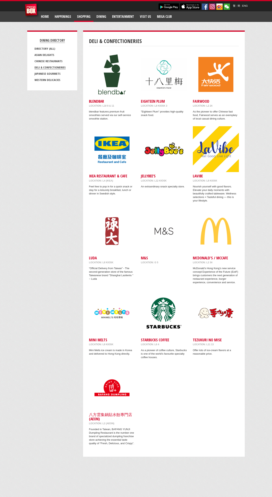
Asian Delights (44, 55)
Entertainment (123, 16)
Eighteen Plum (153, 101)
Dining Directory (52, 40)
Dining (101, 16)
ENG (245, 5)
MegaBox (32, 10)
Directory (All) (44, 48)
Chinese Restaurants (48, 61)
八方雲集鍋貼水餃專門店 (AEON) (110, 416)
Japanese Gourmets (47, 73)
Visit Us (145, 16)
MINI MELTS (98, 339)
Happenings (63, 16)
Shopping (84, 16)
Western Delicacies (47, 80)
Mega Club (164, 16)
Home (45, 16)
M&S (144, 258)
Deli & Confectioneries (50, 67)
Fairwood (201, 101)
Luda (93, 258)
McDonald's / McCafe (210, 258)
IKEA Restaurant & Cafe (108, 176)
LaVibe (198, 176)
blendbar (96, 101)
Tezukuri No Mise (207, 339)
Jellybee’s (148, 176)
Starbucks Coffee (155, 339)
